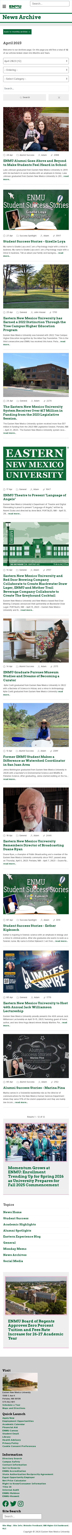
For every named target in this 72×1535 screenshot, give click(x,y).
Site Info (17, 1525)
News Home (12, 1212)
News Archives (15, 1255)
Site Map (6, 1525)
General (9, 1242)
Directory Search (12, 1458)
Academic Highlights (19, 1224)
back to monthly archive (17, 32)
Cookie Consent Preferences (19, 1446)
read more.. (9, 433)
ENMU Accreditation (14, 1471)
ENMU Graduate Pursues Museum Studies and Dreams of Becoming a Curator (31, 676)
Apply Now (8, 1418)
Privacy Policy (10, 1443)
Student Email (10, 1433)
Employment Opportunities (18, 1421)
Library (6, 1437)
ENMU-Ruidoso (11, 1493)
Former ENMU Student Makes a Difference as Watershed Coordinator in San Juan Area (34, 761)
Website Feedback (33, 1525)
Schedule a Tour (11, 1405)
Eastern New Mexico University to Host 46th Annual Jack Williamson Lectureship (35, 1007)
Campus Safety (11, 1461)
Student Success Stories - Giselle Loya (34, 241)
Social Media (13, 1261)
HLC (4, 1528)
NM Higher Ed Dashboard (55, 1525)
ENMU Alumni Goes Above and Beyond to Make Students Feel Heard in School (35, 163)
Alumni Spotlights (17, 1230)
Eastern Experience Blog (21, 1236)
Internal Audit (10, 1490)
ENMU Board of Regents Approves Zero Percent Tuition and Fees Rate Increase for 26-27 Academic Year (35, 1330)
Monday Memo (14, 1248)
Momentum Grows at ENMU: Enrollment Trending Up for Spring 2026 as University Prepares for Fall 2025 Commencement (36, 1176)
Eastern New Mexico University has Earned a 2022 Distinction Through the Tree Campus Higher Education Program (34, 324)
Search (25, 97)
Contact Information (14, 1464)
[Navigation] (4, 6)
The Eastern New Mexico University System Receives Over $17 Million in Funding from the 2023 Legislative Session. (33, 413)
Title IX (7, 1486)
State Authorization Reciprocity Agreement (27, 1474)
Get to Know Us (11, 1468)
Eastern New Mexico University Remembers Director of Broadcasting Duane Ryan (33, 845)
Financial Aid (10, 1427)
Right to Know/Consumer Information (24, 1483)
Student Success (15, 1218)
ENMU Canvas (10, 1430)
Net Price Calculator (14, 1480)
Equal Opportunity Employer (18, 1477)
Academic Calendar (13, 1424)
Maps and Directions (13, 1408)
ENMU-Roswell (10, 1496)
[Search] (49, 3)
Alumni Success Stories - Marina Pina (34, 1088)
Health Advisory (11, 1440)
